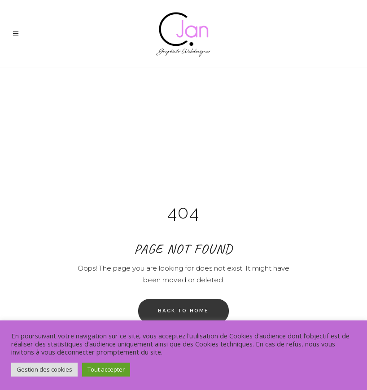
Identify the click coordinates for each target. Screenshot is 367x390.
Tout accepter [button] (106, 369)
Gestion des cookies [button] (44, 369)
